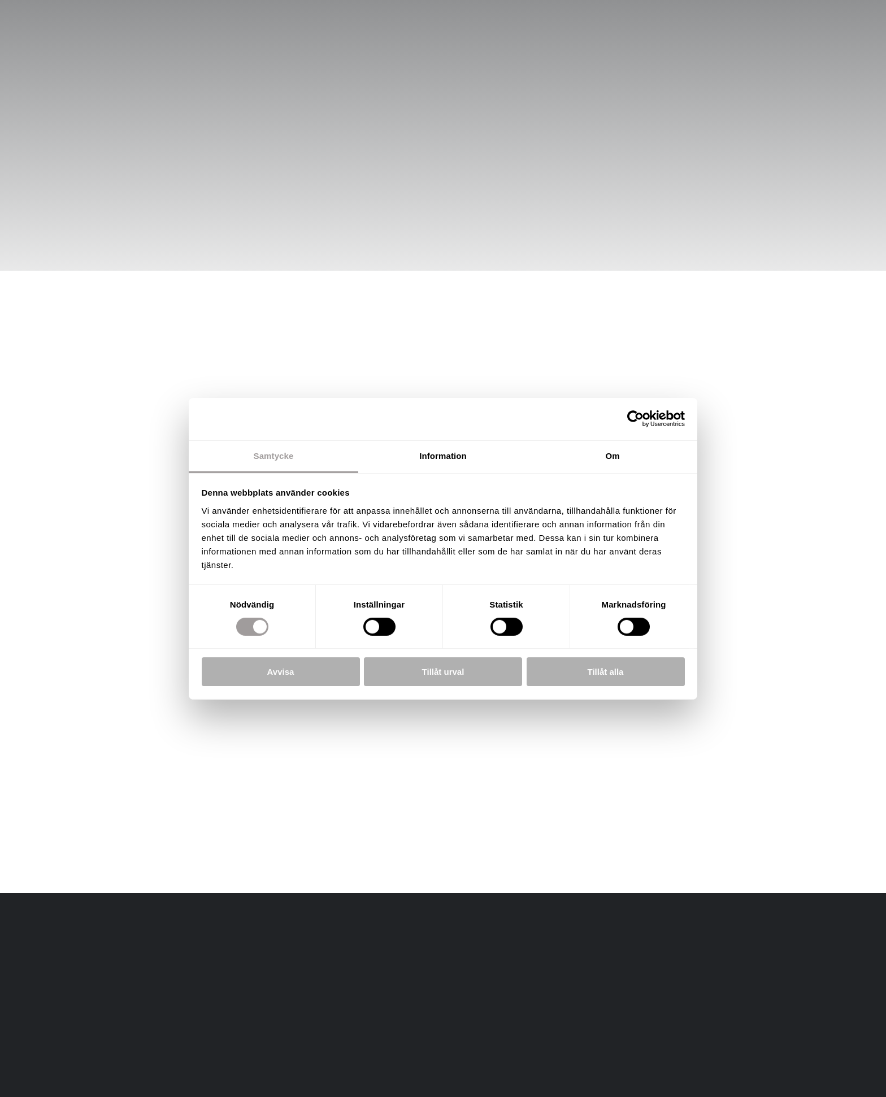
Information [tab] (443, 455)
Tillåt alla (606, 672)
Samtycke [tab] (274, 455)
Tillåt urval (443, 672)
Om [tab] (612, 455)
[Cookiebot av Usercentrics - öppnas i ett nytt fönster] (635, 418)
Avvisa (280, 672)
